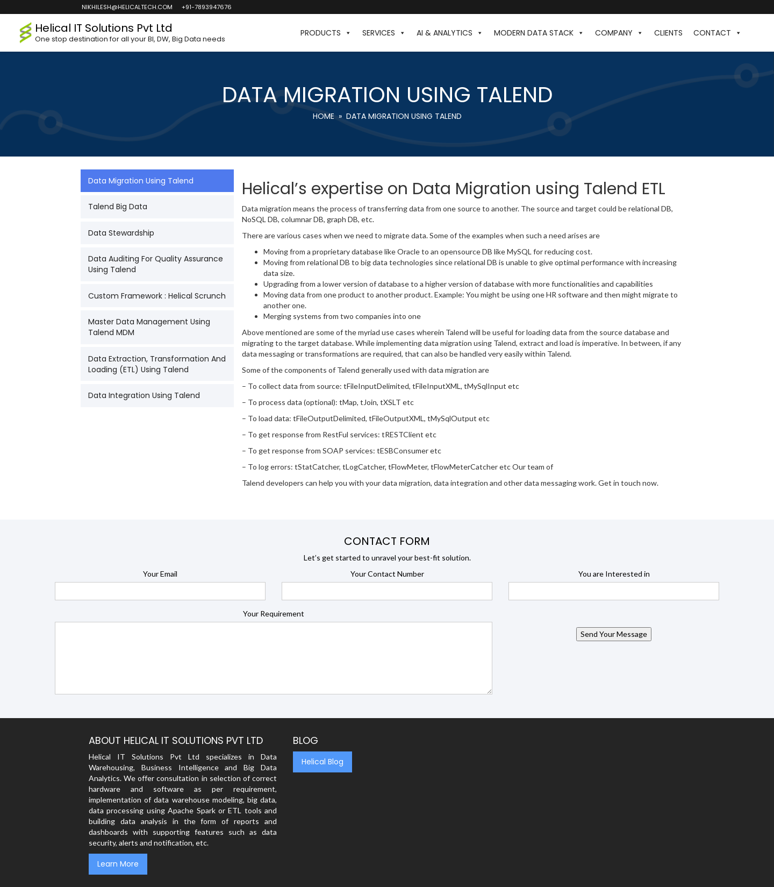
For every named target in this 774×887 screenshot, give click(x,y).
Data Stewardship (121, 233)
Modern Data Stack (539, 32)
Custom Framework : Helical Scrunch (157, 295)
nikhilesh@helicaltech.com (127, 7)
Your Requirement (273, 613)
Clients (668, 32)
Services (384, 32)
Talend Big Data (117, 206)
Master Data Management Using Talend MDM (149, 327)
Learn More (118, 863)
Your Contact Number (387, 573)
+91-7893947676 (206, 7)
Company (619, 32)
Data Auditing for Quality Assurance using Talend (155, 264)
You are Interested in (614, 573)
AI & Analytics (450, 32)
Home (323, 116)
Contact (717, 32)
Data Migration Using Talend (141, 180)
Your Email (160, 573)
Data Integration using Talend (144, 395)
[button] (752, 33)
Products (326, 32)
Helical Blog (322, 761)
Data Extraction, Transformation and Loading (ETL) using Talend (157, 364)
